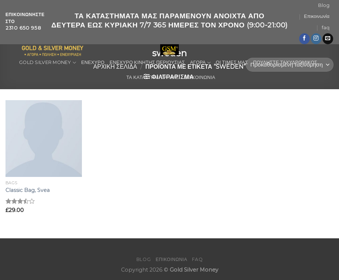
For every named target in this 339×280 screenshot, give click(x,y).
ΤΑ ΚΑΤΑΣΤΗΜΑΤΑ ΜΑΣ (152, 77)
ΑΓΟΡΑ (200, 62)
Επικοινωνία (316, 16)
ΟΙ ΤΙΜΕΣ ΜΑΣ (232, 62)
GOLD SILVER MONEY (47, 62)
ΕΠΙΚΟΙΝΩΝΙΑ (199, 77)
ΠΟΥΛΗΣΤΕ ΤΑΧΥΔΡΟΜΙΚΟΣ (285, 62)
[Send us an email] (328, 38)
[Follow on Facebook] (304, 38)
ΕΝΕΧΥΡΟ (93, 62)
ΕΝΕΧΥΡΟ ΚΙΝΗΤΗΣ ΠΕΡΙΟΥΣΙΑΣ (147, 62)
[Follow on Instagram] (316, 38)
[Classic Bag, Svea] (43, 138)
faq (325, 27)
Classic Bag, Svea (27, 190)
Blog (323, 5)
